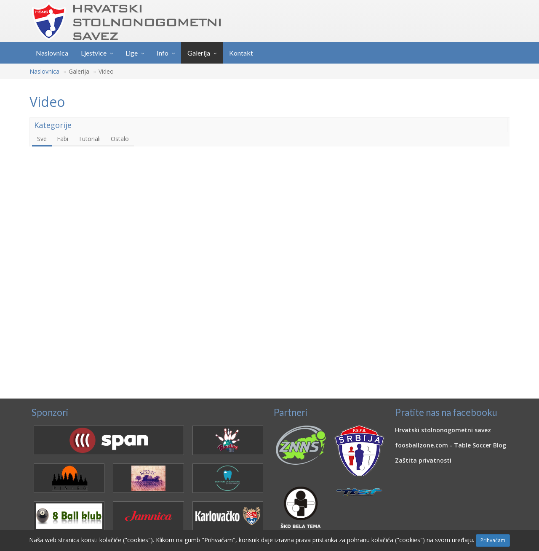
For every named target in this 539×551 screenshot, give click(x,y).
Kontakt (241, 53)
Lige (131, 53)
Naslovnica (52, 53)
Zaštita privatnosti (423, 460)
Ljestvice (94, 53)
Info (162, 53)
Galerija (198, 53)
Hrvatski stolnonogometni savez (443, 430)
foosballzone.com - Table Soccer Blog (450, 445)
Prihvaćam (492, 540)
